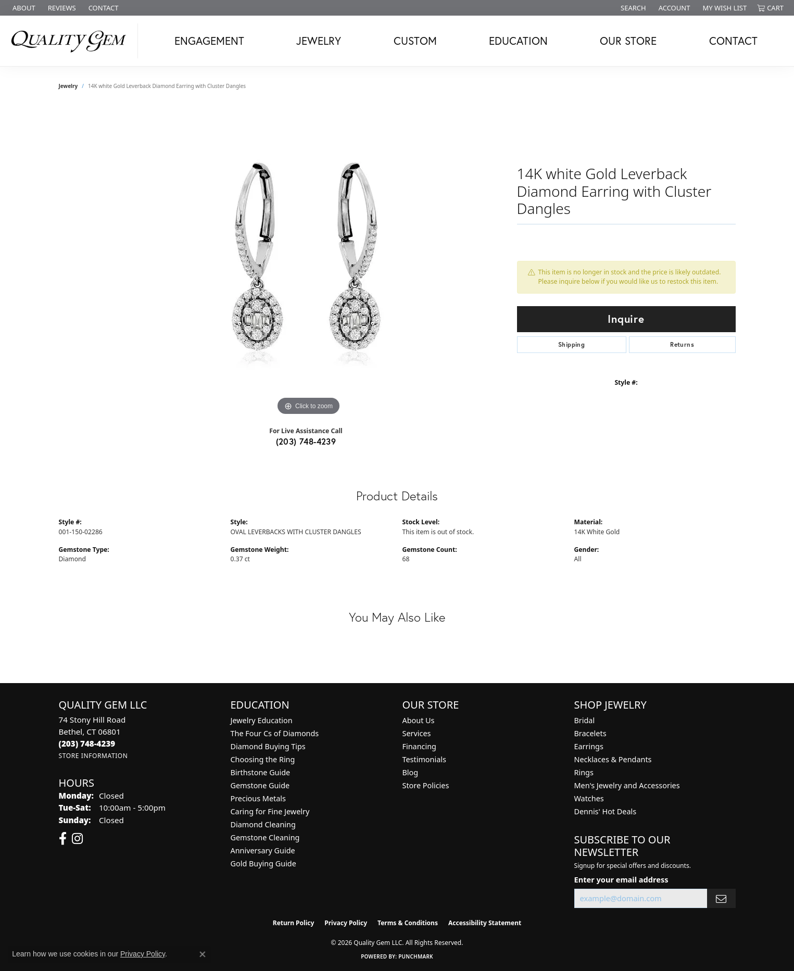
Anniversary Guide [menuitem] (263, 850)
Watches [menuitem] (589, 798)
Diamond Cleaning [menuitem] (263, 824)
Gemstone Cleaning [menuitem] (265, 837)
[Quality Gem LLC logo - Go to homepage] (71, 40)
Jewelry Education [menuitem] (262, 720)
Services (416, 733)
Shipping (571, 344)
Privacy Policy (345, 922)
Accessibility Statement (484, 922)
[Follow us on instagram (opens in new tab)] (77, 839)
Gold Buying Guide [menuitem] (263, 863)
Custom (415, 40)
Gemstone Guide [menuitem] (260, 785)
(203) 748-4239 (306, 441)
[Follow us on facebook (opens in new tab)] (63, 839)
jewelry (68, 86)
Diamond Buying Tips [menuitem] (268, 746)
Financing (419, 746)
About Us (418, 720)
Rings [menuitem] (584, 772)
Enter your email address (621, 879)
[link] (22, 8)
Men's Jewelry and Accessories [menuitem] (627, 785)
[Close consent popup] (202, 954)
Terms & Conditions (407, 922)
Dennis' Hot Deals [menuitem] (605, 811)
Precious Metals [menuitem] (258, 798)
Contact (733, 40)
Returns (682, 344)
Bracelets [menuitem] (590, 733)
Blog (410, 772)
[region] (309, 262)
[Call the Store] (87, 743)
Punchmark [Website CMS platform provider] (415, 956)
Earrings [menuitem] (588, 746)
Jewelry (318, 40)
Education (518, 40)
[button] (632, 8)
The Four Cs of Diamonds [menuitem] (275, 733)
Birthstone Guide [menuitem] (261, 772)
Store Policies (425, 785)
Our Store (628, 40)
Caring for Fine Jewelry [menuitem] (270, 811)
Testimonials (424, 759)
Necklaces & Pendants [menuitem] (613, 759)
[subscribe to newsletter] (721, 898)
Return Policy (293, 922)
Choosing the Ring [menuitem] (263, 759)
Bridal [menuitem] (584, 720)
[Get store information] (93, 755)
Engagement (209, 40)
